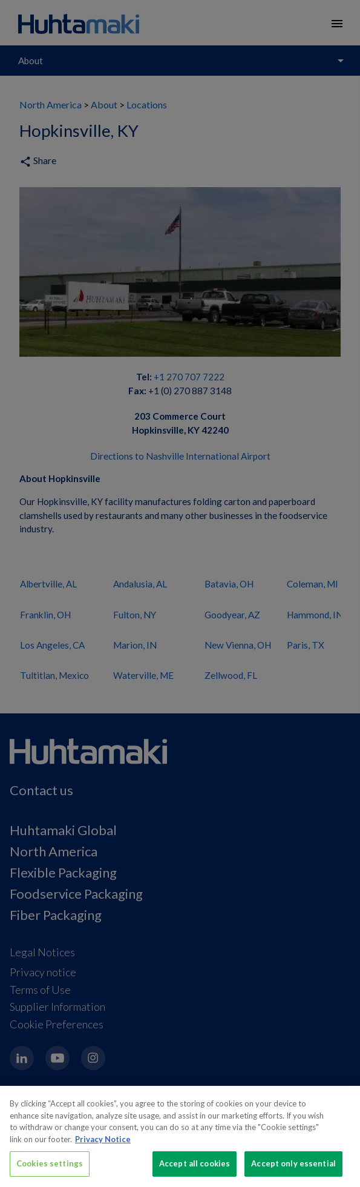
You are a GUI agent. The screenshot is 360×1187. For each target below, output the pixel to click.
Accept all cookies (194, 1171)
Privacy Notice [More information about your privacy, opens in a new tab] (103, 1146)
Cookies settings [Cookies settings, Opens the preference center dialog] (49, 1171)
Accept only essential (293, 1171)
